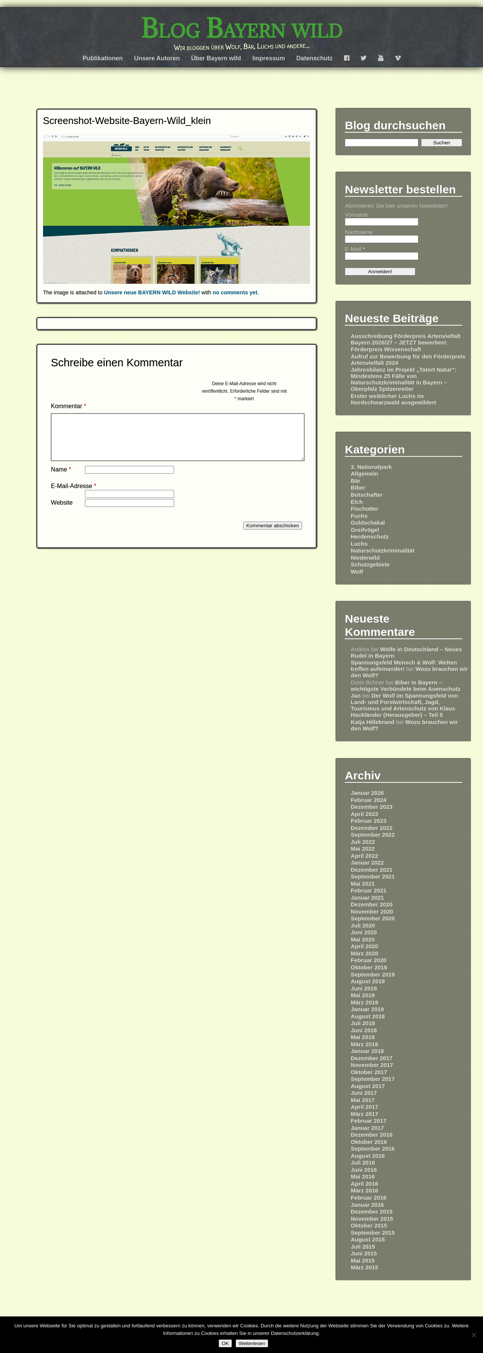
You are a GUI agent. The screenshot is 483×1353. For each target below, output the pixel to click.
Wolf (357, 571)
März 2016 (364, 1190)
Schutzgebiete (370, 564)
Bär (355, 481)
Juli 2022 (363, 842)
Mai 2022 (363, 848)
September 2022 (373, 834)
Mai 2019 (363, 995)
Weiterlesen (252, 1343)
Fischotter (364, 508)
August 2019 (368, 981)
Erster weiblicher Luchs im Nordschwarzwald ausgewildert (393, 399)
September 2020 (373, 918)
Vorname (356, 214)
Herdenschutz (370, 536)
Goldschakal (368, 522)
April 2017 (364, 1107)
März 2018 (364, 1044)
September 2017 (373, 1079)
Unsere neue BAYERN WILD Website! (152, 292)
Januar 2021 (367, 897)
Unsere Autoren (157, 58)
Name (61, 478)
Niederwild (365, 557)
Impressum (268, 58)
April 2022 (364, 856)
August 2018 (368, 1016)
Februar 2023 (369, 820)
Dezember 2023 (372, 807)
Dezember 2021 (372, 869)
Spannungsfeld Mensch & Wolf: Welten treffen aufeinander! (404, 665)
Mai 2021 (363, 883)
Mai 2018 (363, 1037)
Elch (357, 502)
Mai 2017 (363, 1100)
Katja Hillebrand (373, 722)
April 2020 (364, 946)
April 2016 (364, 1183)
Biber (358, 487)
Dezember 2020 (372, 904)
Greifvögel (365, 530)
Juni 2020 (364, 932)
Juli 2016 (363, 1162)
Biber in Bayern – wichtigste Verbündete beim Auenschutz (406, 685)
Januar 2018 (367, 1051)
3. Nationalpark (371, 467)
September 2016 (373, 1148)
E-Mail (355, 249)
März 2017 (364, 1114)
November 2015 (372, 1218)
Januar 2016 (367, 1204)
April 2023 (364, 814)
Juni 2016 (364, 1169)
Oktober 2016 (369, 1142)
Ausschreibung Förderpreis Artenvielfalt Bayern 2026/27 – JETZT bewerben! (406, 339)
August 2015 (368, 1239)
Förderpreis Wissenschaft (386, 349)
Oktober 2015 (369, 1225)
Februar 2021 (369, 890)
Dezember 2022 (372, 828)
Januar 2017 (367, 1128)
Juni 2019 (364, 988)
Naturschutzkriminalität (383, 550)
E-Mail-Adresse (73, 495)
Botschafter (367, 494)
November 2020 (372, 911)
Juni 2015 (364, 1253)
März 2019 (364, 1002)
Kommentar (68, 406)
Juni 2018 (364, 1030)
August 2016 (368, 1155)
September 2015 (373, 1232)
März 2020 (364, 953)
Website (62, 511)
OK (225, 1343)
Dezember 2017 (372, 1058)
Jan (356, 695)
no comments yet (235, 292)
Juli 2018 (363, 1023)
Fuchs (359, 516)
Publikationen (103, 58)
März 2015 (364, 1267)
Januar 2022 (367, 862)
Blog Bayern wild (242, 28)
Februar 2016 (369, 1197)
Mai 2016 (363, 1176)
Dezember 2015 (372, 1211)
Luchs (359, 543)
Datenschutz (314, 58)
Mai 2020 (363, 939)
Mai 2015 (363, 1260)
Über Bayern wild (216, 58)
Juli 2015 (363, 1246)
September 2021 (373, 876)
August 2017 (368, 1086)
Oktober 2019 (369, 967)
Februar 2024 (369, 800)
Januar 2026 (367, 793)
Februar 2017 (369, 1120)
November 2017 (372, 1065)
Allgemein (364, 473)
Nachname (358, 232)
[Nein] (473, 1335)
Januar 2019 (367, 1009)
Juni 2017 (364, 1093)
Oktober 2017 (369, 1072)
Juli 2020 (363, 925)
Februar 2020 (369, 960)
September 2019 (373, 974)
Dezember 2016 (372, 1134)
